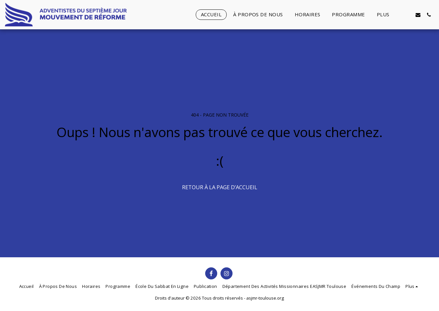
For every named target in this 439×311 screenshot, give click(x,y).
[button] (407, 14)
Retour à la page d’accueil (219, 187)
